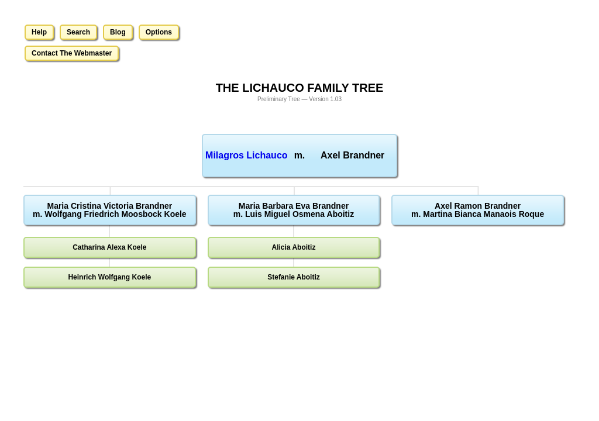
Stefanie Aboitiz (293, 277)
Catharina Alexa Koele (109, 247)
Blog (118, 32)
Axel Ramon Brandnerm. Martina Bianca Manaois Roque (477, 210)
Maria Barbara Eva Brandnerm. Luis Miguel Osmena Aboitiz (293, 210)
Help (39, 32)
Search (78, 32)
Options (159, 32)
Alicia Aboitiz (294, 247)
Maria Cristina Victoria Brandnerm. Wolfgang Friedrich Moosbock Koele (110, 210)
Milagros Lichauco (246, 155)
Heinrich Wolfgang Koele (109, 277)
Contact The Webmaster (72, 53)
